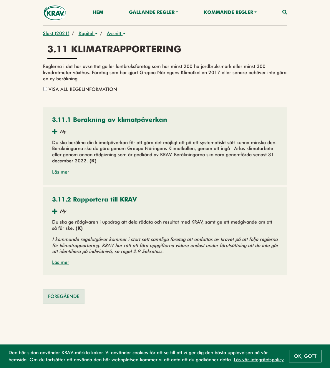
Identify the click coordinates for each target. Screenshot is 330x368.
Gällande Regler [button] (152, 12)
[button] (109, 120)
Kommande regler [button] (228, 12)
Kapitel (88, 33)
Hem (97, 12)
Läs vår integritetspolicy (259, 359)
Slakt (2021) (56, 33)
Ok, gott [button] (305, 356)
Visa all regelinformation (80, 89)
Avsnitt (116, 33)
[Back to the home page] (55, 13)
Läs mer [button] (60, 172)
